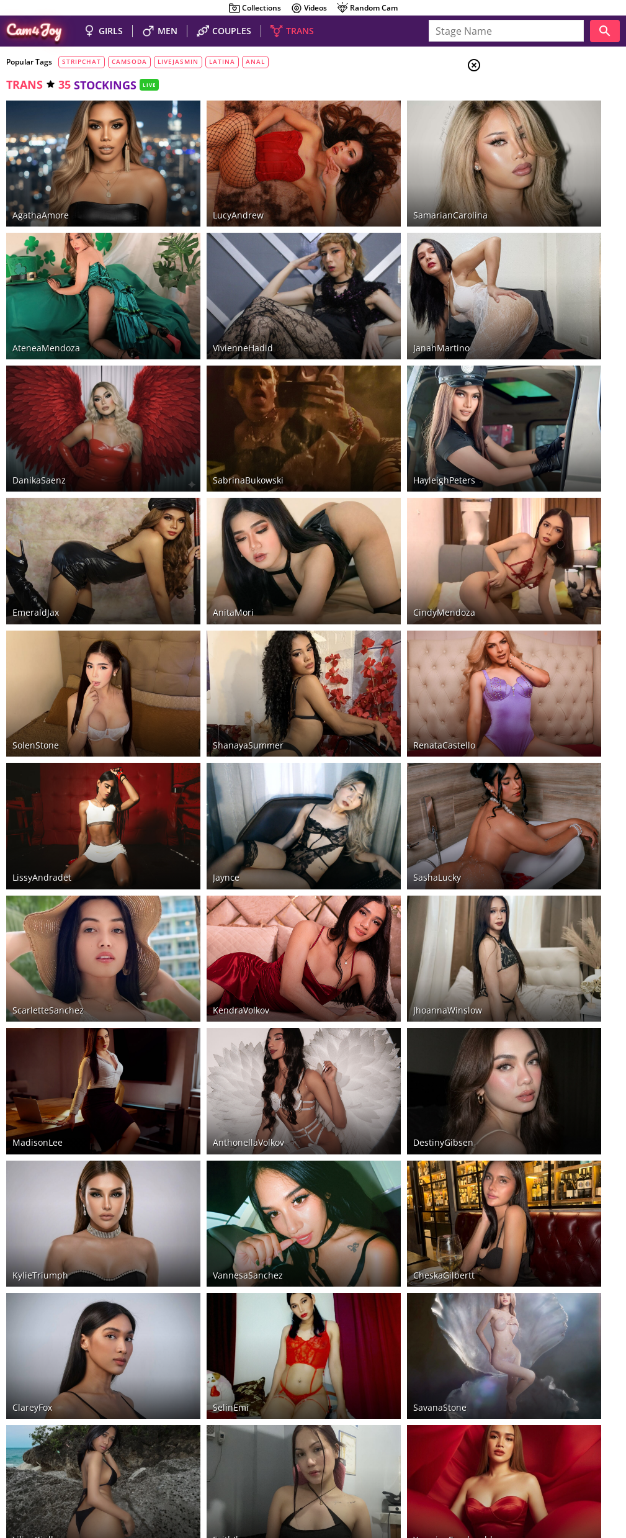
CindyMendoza (351, 491)
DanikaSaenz (39, 389)
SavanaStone (346, 1105)
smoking (524, 211)
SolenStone (35, 594)
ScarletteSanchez (48, 798)
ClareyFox (32, 1105)
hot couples (59, 1444)
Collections (254, 8)
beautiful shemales (193, 1444)
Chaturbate (379, 1401)
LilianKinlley (37, 1207)
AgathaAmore (40, 185)
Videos (308, 8)
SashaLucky (344, 696)
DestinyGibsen (350, 900)
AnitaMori (186, 491)
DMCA (550, 1458)
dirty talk (526, 227)
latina (222, 61)
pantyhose (528, 272)
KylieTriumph (40, 1003)
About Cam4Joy (504, 1458)
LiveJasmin (78, 1413)
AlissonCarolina (198, 1309)
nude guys (110, 1444)
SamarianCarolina (357, 185)
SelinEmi (184, 1105)
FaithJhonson (193, 1207)
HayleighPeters (351, 389)
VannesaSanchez (201, 1003)
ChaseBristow (40, 1309)
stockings (526, 257)
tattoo (519, 242)
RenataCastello (351, 594)
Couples (527, 112)
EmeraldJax (35, 491)
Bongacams (327, 1401)
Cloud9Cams (592, 1458)
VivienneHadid (196, 287)
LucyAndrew (191, 185)
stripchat (81, 61)
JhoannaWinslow (354, 798)
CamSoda (31, 1413)
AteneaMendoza (46, 287)
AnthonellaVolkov (202, 900)
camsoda (129, 61)
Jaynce (179, 696)
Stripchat (279, 1401)
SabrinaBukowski (201, 389)
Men (518, 127)
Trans (521, 142)
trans (24, 84)
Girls (521, 97)
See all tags (556, 800)
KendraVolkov (194, 798)
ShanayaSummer (201, 594)
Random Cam (367, 8)
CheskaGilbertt (351, 1003)
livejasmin (178, 61)
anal (255, 61)
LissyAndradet (41, 696)
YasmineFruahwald (360, 1207)
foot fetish (532, 197)
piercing (520, 287)
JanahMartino (348, 287)
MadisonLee (37, 900)
